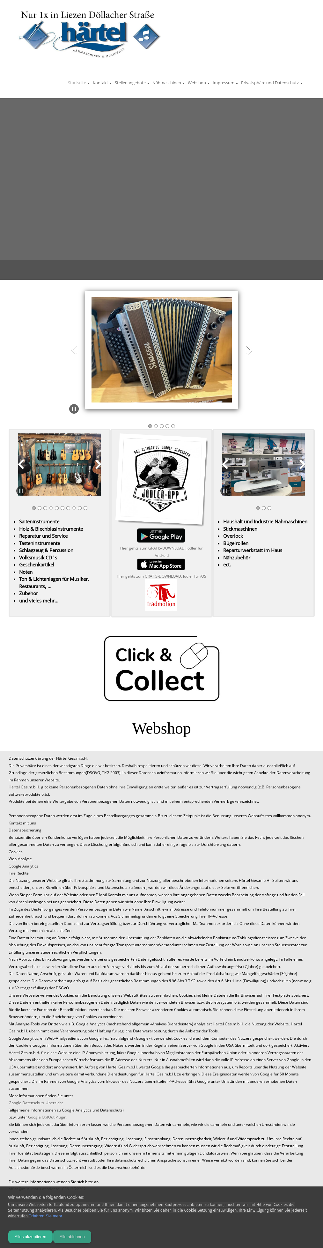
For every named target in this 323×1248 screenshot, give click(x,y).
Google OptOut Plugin (47, 1117)
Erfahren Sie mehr (45, 1216)
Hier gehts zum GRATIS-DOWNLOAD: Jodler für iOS (161, 576)
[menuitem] (77, 83)
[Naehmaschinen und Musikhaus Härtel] (89, 33)
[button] (161, 351)
